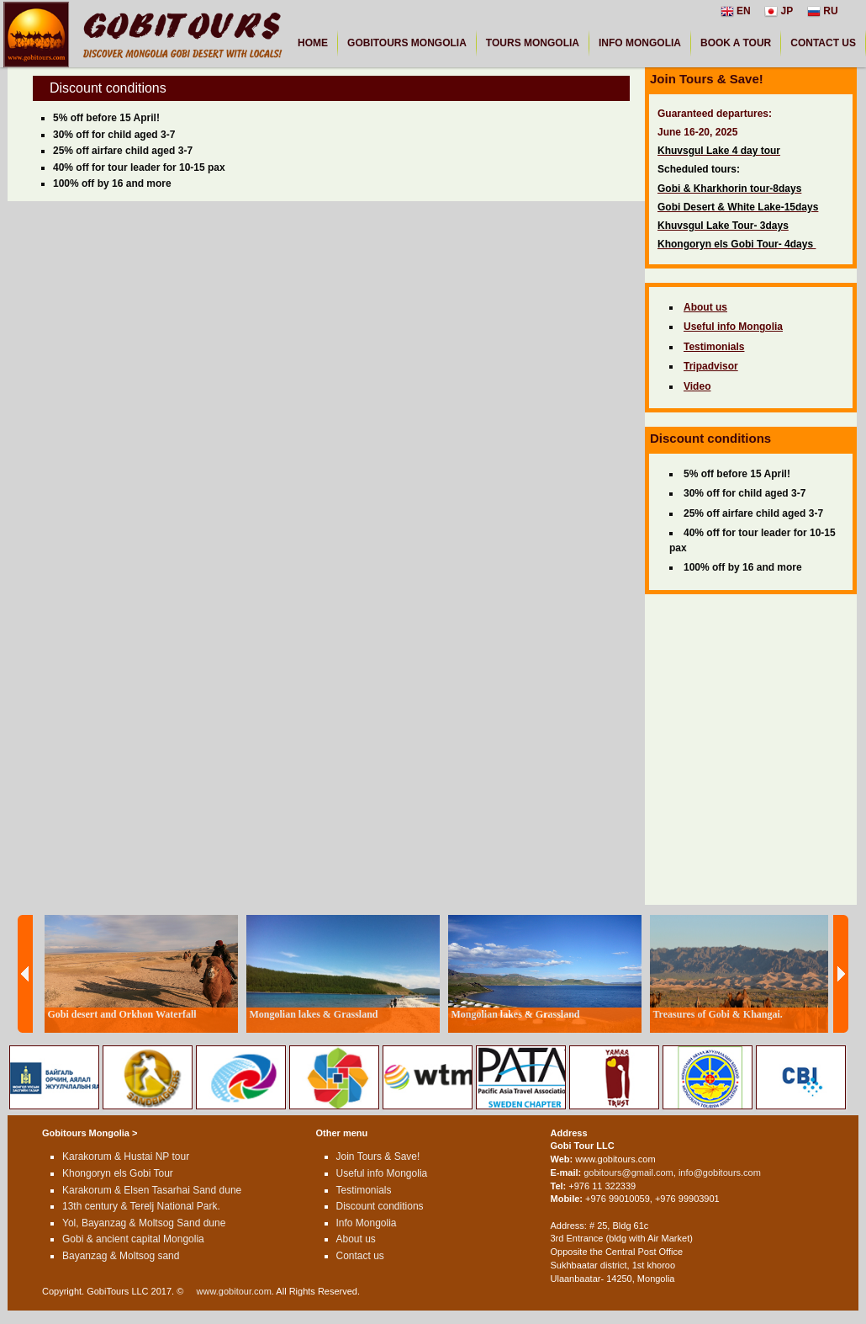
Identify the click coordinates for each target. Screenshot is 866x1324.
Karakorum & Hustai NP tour (125, 1156)
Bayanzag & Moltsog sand (120, 1256)
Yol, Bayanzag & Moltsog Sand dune (143, 1223)
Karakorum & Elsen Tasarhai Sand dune (151, 1190)
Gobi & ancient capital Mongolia (133, 1239)
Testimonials (364, 1190)
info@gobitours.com (720, 1172)
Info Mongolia (366, 1223)
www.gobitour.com (234, 1291)
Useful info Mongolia (382, 1173)
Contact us (360, 1256)
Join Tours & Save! (378, 1156)
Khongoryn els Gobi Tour (117, 1173)
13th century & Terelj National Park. (141, 1206)
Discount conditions (380, 1206)
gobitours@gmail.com (628, 1172)
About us (356, 1239)
